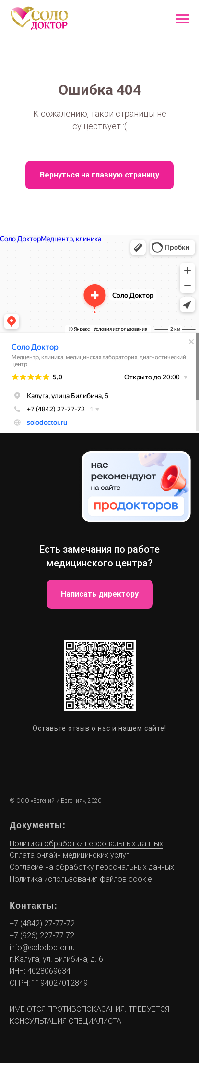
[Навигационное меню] (182, 19)
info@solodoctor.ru (42, 947)
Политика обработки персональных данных (86, 843)
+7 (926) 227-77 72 (42, 935)
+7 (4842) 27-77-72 (42, 923)
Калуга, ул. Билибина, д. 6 (59, 959)
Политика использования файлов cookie (81, 879)
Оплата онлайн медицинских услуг (69, 855)
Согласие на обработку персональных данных (92, 867)
